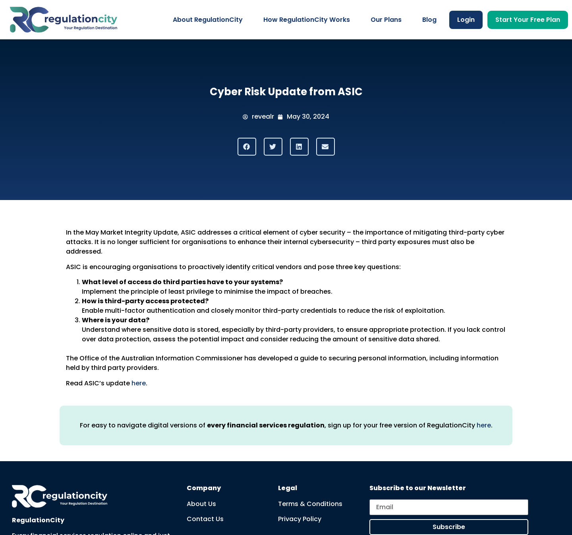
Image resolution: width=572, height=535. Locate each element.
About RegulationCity (208, 19)
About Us (201, 503)
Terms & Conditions (310, 503)
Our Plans (386, 19)
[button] (247, 147)
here (138, 383)
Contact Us (205, 518)
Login (466, 19)
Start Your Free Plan (527, 19)
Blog (429, 19)
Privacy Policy (299, 518)
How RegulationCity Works (306, 19)
